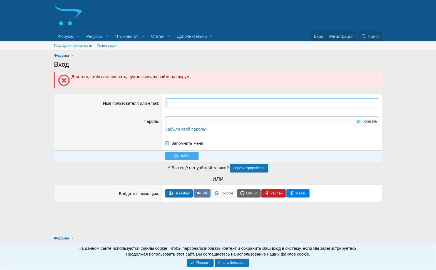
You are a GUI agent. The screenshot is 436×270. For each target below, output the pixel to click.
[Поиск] (370, 36)
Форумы (66, 36)
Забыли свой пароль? (186, 129)
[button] (78, 36)
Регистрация (107, 45)
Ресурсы (94, 36)
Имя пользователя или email (130, 103)
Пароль (151, 121)
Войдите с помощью (138, 193)
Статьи (158, 36)
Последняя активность (73, 45)
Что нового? (126, 36)
